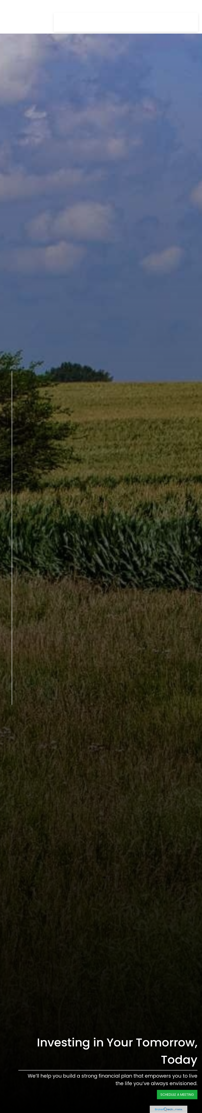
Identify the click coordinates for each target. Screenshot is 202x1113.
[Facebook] (12, 715)
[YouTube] (12, 739)
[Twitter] (12, 723)
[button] (62, 7)
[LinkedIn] (12, 731)
